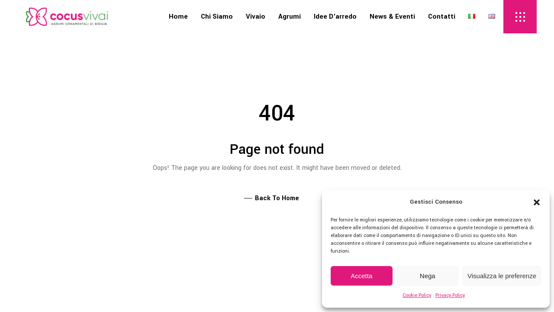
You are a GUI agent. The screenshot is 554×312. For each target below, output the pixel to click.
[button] (536, 202)
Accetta (361, 276)
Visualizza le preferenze (501, 276)
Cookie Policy (417, 295)
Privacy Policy (450, 295)
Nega (427, 276)
